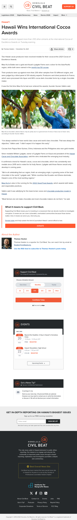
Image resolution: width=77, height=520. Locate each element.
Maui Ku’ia (6, 183)
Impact (55, 15)
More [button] (64, 15)
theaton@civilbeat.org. (22, 245)
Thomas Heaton (9, 49)
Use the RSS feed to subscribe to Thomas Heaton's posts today (40, 248)
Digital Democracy (23, 15)
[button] (4, 6)
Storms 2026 (45, 15)
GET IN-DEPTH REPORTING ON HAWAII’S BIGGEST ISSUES (38, 412)
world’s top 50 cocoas (40, 67)
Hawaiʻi (6, 22)
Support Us (69, 6)
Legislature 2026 (8, 15)
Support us (45, 10)
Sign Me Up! (53, 421)
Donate (40, 226)
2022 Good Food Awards (43, 183)
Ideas (35, 15)
